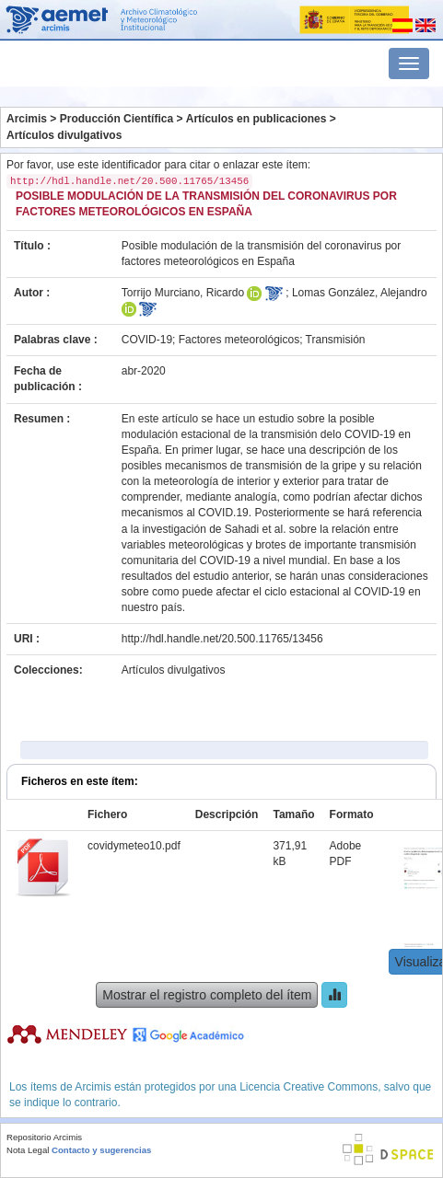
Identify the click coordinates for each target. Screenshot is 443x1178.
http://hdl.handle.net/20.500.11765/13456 (222, 638)
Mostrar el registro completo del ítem (206, 994)
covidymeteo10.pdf (134, 845)
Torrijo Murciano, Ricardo (183, 292)
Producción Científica (116, 118)
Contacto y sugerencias (101, 1150)
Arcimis (26, 118)
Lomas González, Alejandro (359, 292)
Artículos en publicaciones (256, 118)
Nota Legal (27, 1150)
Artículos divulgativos (64, 135)
